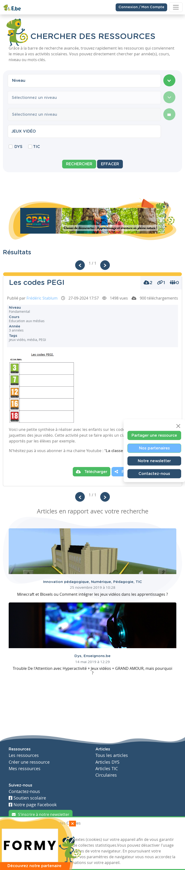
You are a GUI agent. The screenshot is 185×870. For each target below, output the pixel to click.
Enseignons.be (97, 656)
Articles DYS (107, 762)
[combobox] (84, 80)
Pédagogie (124, 582)
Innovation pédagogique (67, 582)
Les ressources (24, 755)
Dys (79, 656)
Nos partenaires (154, 448)
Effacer (110, 164)
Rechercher (79, 164)
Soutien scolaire (27, 798)
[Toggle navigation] (176, 6)
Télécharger (91, 471)
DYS (18, 147)
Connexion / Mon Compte (141, 6)
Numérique (102, 582)
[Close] (178, 426)
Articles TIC (106, 768)
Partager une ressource (154, 435)
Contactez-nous (154, 474)
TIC (36, 147)
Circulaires (106, 775)
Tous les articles (111, 755)
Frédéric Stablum (42, 298)
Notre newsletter (154, 461)
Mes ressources (24, 768)
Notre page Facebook (33, 804)
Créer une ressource (29, 762)
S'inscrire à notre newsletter (40, 814)
